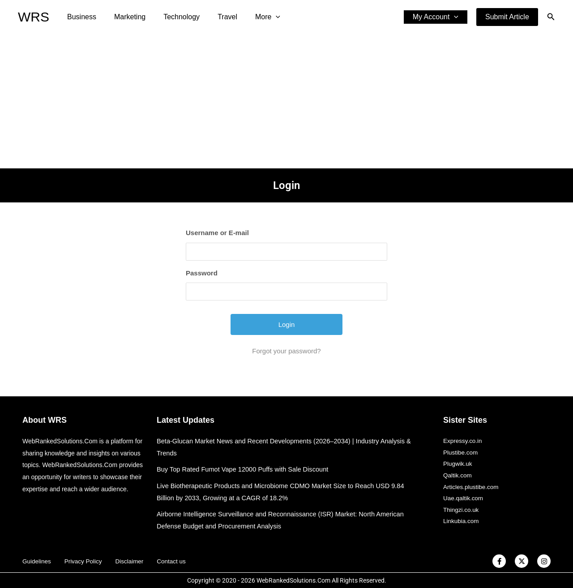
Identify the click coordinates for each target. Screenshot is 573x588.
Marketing (124, 17)
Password (202, 273)
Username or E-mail (217, 232)
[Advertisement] (286, 101)
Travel (215, 17)
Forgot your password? (286, 351)
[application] (259, 17)
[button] (507, 17)
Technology (172, 17)
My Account (437, 17)
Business (79, 17)
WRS (33, 16)
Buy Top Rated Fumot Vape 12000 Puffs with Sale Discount (245, 469)
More (251, 17)
